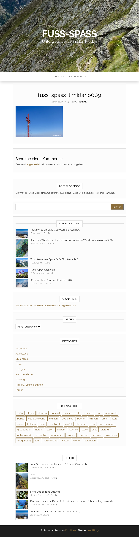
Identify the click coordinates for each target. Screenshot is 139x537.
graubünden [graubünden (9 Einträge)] (24, 429)
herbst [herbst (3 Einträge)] (38, 429)
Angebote (21, 348)
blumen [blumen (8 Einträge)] (53, 418)
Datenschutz (77, 76)
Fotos (19, 364)
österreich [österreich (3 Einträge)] (90, 440)
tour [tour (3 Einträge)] (37, 440)
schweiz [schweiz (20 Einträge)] (97, 435)
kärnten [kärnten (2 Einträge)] (73, 429)
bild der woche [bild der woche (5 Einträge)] (36, 418)
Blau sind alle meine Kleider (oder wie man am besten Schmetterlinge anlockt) (71, 501)
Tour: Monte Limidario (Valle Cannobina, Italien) (55, 229)
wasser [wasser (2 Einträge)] (65, 440)
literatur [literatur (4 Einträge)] (105, 429)
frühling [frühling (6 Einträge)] (31, 424)
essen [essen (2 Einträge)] (105, 418)
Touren (19, 390)
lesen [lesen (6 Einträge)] (85, 429)
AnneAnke (81, 101)
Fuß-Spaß (69, 33)
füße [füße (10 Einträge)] (42, 424)
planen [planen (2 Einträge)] (71, 435)
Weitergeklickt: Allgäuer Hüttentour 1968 (51, 280)
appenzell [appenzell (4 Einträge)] (111, 413)
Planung (20, 379)
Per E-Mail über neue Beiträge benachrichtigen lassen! (46, 305)
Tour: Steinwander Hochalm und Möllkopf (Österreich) (58, 464)
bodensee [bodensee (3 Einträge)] (67, 418)
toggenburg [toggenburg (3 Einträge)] (24, 440)
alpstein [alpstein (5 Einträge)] (42, 413)
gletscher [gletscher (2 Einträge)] (81, 424)
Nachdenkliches (25, 374)
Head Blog (93, 530)
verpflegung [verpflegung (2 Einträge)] (50, 440)
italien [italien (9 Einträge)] (49, 429)
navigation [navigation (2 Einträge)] (41, 435)
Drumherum (22, 358)
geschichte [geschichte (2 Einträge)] (55, 424)
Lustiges (20, 369)
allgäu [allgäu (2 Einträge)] (30, 413)
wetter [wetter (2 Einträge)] (76, 440)
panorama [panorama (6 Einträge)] (57, 435)
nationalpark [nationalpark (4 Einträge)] (24, 435)
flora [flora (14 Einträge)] (114, 418)
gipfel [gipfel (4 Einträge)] (68, 424)
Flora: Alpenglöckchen (42, 269)
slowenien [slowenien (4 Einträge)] (111, 435)
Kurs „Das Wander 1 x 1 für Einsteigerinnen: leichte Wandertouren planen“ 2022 (72, 240)
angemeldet (33, 164)
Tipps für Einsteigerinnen (29, 384)
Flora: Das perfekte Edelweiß (45, 491)
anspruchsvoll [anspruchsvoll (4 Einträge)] (71, 413)
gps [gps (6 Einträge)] (92, 424)
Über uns (59, 76)
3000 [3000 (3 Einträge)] (20, 413)
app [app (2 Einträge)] (99, 413)
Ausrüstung (22, 353)
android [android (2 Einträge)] (55, 413)
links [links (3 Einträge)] (94, 429)
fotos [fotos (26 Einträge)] (20, 424)
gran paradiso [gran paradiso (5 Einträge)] (106, 424)
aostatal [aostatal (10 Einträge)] (88, 413)
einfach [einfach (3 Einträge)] (93, 418)
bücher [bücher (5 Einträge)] (81, 418)
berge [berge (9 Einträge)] (20, 418)
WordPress (70, 530)
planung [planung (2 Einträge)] (83, 435)
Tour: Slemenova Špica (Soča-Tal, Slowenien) (54, 259)
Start (32, 474)
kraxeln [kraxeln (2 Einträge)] (61, 429)
